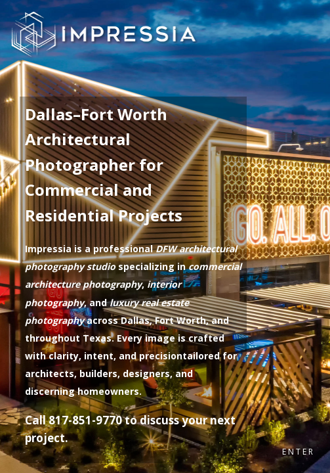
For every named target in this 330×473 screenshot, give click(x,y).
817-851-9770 (85, 420)
